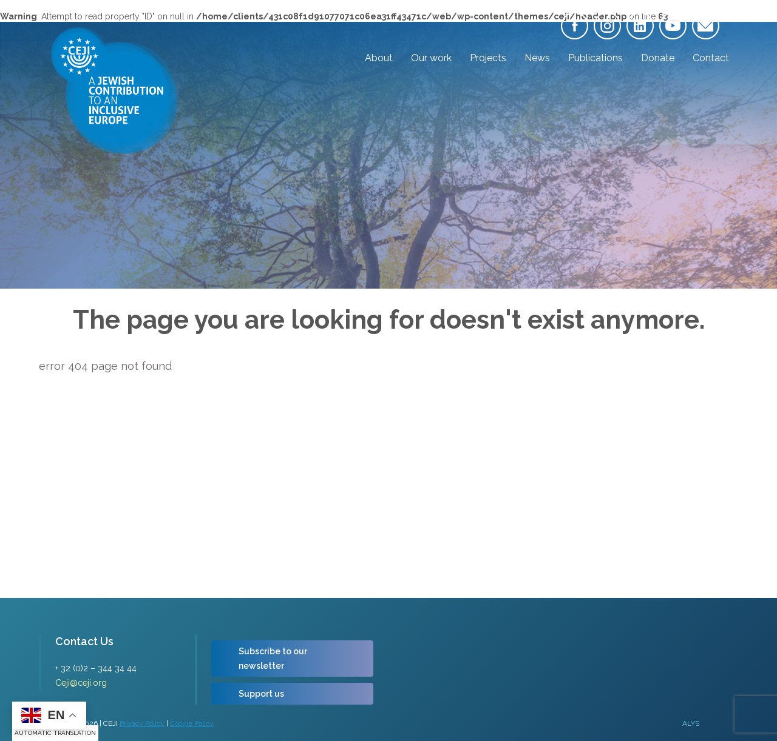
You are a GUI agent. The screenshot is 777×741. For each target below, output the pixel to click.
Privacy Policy (142, 723)
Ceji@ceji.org (81, 683)
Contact (711, 58)
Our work (431, 58)
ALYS (690, 723)
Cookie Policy (192, 723)
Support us (261, 694)
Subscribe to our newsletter (273, 658)
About (379, 58)
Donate (657, 58)
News (537, 58)
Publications (595, 58)
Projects (488, 58)
